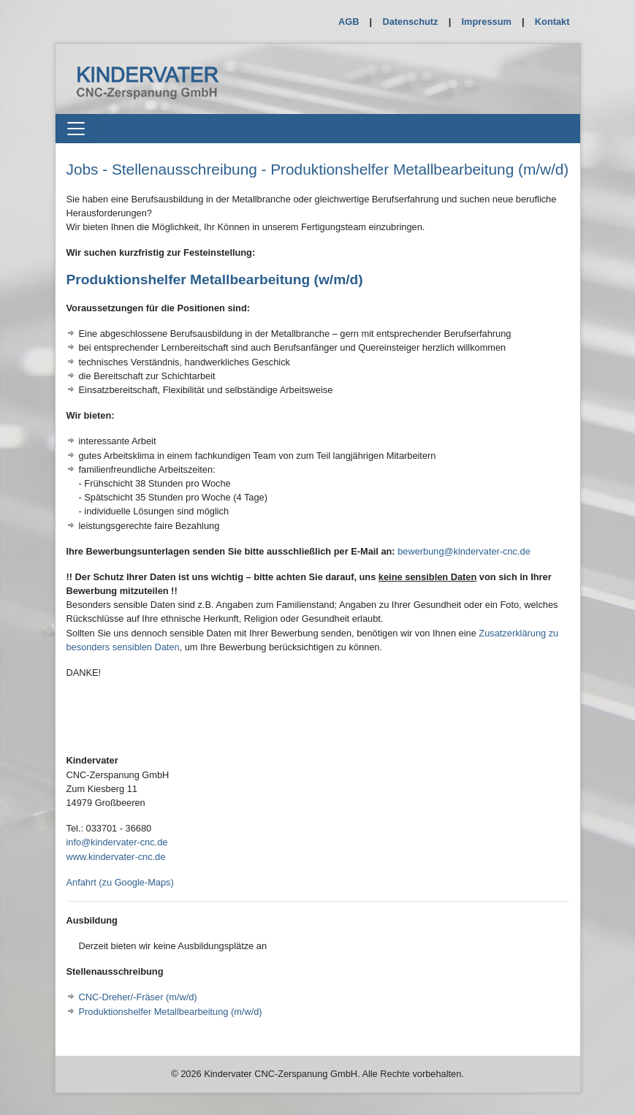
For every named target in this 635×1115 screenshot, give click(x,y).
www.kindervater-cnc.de (116, 856)
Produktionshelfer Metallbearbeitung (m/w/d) (170, 1011)
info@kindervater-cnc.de (117, 842)
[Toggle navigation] (76, 128)
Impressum (487, 21)
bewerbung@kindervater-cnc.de (464, 551)
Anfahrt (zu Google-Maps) (120, 882)
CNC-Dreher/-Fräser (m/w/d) (138, 997)
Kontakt (552, 21)
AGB (348, 21)
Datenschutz (410, 21)
